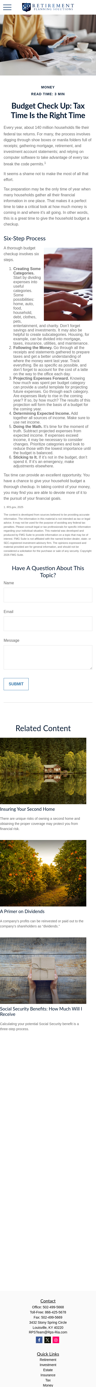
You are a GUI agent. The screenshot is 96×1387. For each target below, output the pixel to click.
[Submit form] (16, 684)
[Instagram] (56, 1340)
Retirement (48, 1360)
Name (9, 583)
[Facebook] (39, 1340)
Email (8, 612)
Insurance (47, 1375)
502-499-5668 (53, 1307)
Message (11, 640)
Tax (48, 1380)
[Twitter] (47, 1340)
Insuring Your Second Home (27, 809)
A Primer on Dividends (22, 911)
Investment (48, 1365)
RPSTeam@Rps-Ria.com (48, 1332)
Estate (48, 1370)
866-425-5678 (55, 1312)
